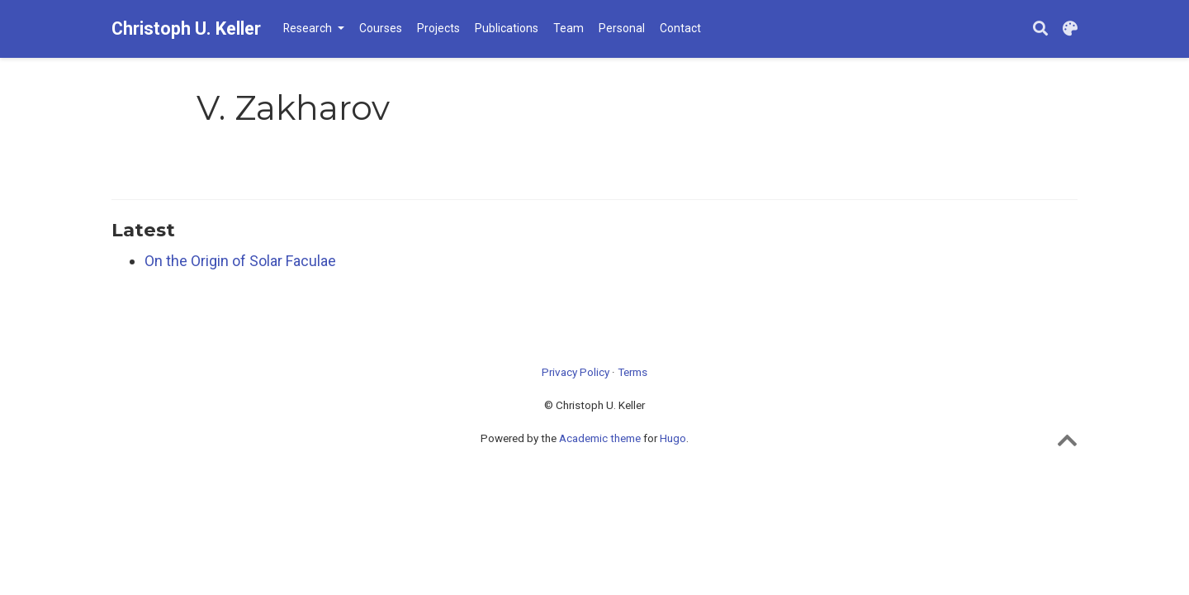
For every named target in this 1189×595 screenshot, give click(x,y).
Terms (632, 371)
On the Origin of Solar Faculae (240, 260)
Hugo (673, 438)
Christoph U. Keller (186, 28)
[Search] (1040, 29)
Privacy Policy (575, 371)
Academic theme (600, 438)
